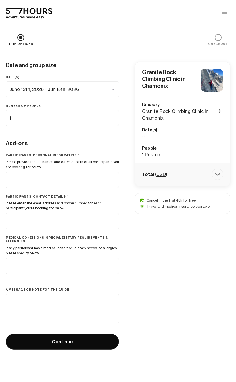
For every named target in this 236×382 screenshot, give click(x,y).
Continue (62, 341)
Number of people (23, 106)
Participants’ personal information (43, 155)
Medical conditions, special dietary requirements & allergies (57, 239)
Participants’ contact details (37, 196)
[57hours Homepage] (29, 13)
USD (161, 174)
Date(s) (12, 77)
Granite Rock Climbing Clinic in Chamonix (164, 79)
